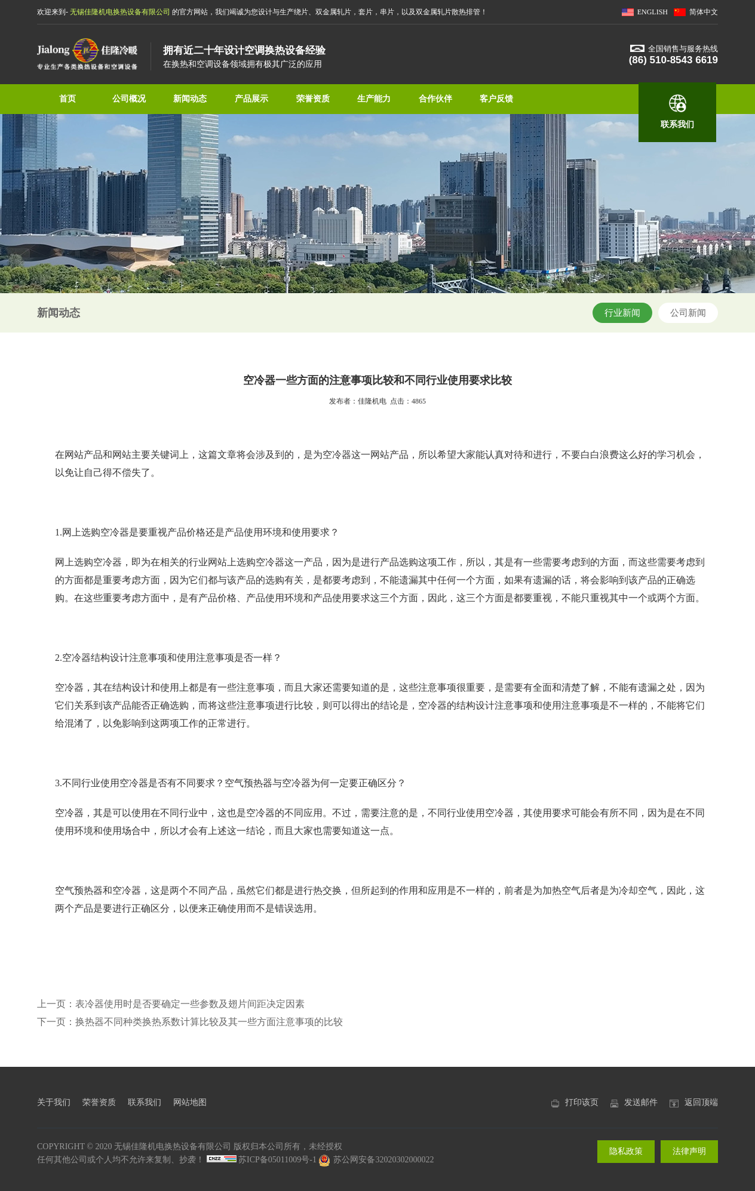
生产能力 (374, 98)
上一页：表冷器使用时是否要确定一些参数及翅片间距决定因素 (171, 1004)
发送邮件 (641, 1102)
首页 (67, 98)
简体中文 (703, 12)
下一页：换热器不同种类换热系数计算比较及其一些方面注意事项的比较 (190, 1022)
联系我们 (677, 124)
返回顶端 (701, 1102)
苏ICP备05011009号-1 (277, 1159)
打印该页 (582, 1102)
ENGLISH (652, 12)
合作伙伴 (435, 98)
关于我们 (53, 1102)
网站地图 (190, 1102)
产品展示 (251, 98)
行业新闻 (622, 313)
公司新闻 (688, 313)
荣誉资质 (313, 98)
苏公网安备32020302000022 (376, 1159)
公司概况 (129, 98)
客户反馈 (496, 98)
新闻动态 (190, 98)
